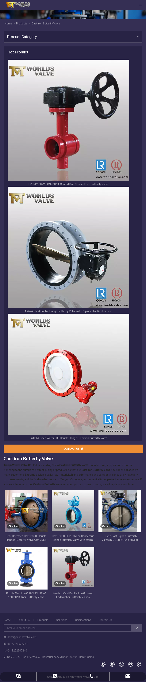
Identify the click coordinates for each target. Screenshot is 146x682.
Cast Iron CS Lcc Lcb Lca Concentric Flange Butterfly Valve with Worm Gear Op (73, 538)
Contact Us (105, 620)
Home (7, 620)
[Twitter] (121, 664)
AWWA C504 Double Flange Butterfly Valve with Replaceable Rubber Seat (68, 311)
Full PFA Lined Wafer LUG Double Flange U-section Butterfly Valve (68, 438)
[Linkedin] (112, 664)
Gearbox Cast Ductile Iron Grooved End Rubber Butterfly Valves (73, 595)
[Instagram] (139, 664)
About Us (24, 620)
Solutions (61, 620)
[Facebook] (103, 664)
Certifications (83, 620)
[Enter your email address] (66, 628)
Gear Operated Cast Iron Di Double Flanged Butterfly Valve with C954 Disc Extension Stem (26, 538)
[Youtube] (130, 664)
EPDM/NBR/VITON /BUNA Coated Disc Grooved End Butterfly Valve (68, 184)
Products (42, 620)
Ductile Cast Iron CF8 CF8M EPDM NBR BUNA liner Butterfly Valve (26, 595)
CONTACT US (73, 448)
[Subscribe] (136, 628)
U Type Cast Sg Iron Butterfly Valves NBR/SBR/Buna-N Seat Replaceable (120, 538)
